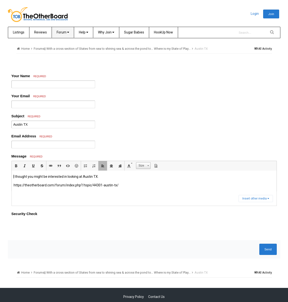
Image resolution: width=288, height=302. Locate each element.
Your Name (28, 76)
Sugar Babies (134, 32)
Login (255, 14)
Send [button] (268, 249)
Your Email (28, 96)
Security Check (24, 214)
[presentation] (47, 227)
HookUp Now (163, 32)
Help (83, 32)
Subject (25, 116)
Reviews (40, 32)
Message (27, 156)
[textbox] (144, 181)
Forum (63, 32)
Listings (18, 32)
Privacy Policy (133, 297)
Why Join (106, 32)
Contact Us (156, 297)
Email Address (31, 136)
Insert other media (255, 198)
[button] (16, 166)
